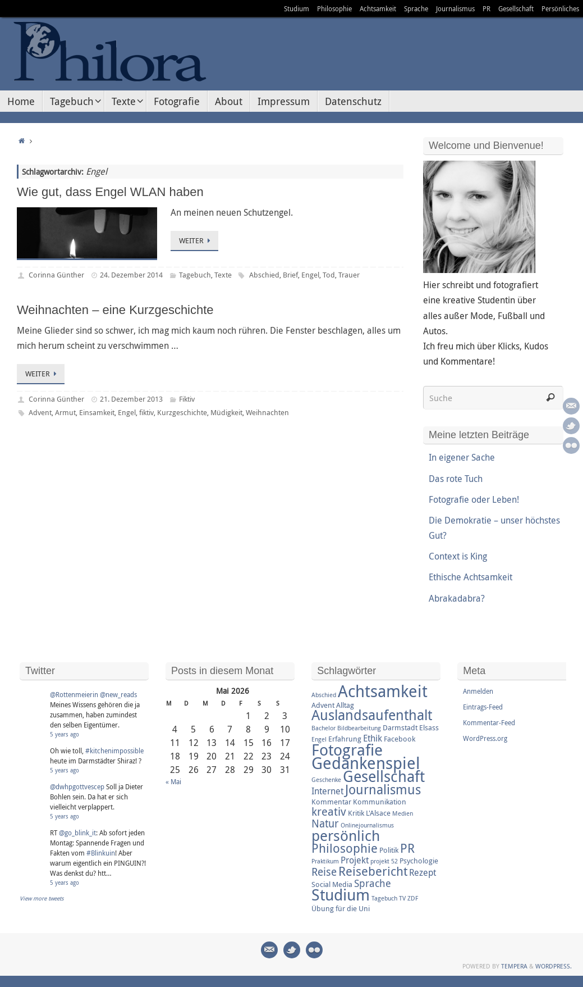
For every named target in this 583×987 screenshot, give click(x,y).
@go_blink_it (77, 832)
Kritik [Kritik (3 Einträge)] (356, 813)
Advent (40, 412)
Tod (329, 275)
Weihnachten (267, 412)
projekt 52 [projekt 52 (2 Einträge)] (384, 861)
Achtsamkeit (378, 8)
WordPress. (553, 966)
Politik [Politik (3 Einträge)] (388, 850)
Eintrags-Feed (483, 706)
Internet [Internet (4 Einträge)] (327, 791)
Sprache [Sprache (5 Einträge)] (372, 883)
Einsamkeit (96, 412)
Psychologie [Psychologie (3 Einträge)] (419, 861)
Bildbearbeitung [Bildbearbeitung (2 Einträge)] (359, 728)
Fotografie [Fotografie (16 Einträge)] (347, 749)
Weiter (196, 240)
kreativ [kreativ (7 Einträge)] (328, 811)
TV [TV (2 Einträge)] (402, 898)
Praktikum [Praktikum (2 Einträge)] (325, 861)
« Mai (173, 781)
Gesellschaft (516, 8)
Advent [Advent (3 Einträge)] (322, 705)
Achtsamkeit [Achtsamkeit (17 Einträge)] (383, 691)
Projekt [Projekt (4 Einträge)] (355, 860)
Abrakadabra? (457, 598)
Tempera (514, 966)
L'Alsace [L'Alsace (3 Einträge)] (378, 813)
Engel (310, 275)
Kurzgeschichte (182, 412)
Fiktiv (187, 399)
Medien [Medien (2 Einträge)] (402, 813)
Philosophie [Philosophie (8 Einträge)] (344, 848)
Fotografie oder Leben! (474, 499)
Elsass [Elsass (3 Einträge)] (429, 727)
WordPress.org (485, 738)
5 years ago (64, 734)
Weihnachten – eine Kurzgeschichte (115, 310)
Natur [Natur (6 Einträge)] (325, 823)
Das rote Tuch (456, 478)
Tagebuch (195, 275)
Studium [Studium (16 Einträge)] (340, 894)
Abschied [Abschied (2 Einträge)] (323, 695)
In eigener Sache (462, 457)
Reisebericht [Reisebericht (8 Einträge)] (372, 871)
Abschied (264, 275)
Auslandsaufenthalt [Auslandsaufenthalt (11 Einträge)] (371, 715)
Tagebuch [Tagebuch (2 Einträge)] (384, 898)
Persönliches (560, 8)
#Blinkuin (100, 852)
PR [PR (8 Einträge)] (407, 848)
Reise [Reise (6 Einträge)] (324, 872)
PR (486, 8)
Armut (65, 412)
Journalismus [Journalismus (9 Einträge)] (383, 789)
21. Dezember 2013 (131, 399)
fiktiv (146, 412)
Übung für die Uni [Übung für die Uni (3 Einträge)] (340, 908)
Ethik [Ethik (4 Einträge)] (372, 738)
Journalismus (455, 8)
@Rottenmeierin (74, 694)
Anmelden (478, 690)
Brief (290, 275)
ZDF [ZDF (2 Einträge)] (412, 898)
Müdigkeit (226, 412)
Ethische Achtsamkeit (470, 577)
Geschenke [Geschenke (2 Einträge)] (326, 780)
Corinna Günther (56, 275)
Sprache (416, 8)
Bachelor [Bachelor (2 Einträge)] (323, 728)
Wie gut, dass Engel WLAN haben (110, 192)
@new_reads (118, 694)
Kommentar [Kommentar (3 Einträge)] (331, 802)
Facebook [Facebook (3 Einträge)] (399, 739)
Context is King (458, 556)
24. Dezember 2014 (131, 275)
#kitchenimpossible (114, 750)
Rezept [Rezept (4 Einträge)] (422, 872)
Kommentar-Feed (489, 722)
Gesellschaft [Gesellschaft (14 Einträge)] (384, 776)
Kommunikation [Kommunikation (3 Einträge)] (379, 802)
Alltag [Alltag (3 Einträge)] (345, 705)
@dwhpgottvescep (77, 786)
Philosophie (334, 8)
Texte (223, 275)
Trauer (349, 275)
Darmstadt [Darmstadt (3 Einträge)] (400, 727)
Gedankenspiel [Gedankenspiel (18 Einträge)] (365, 763)
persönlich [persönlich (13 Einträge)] (345, 835)
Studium (296, 8)
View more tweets (42, 898)
